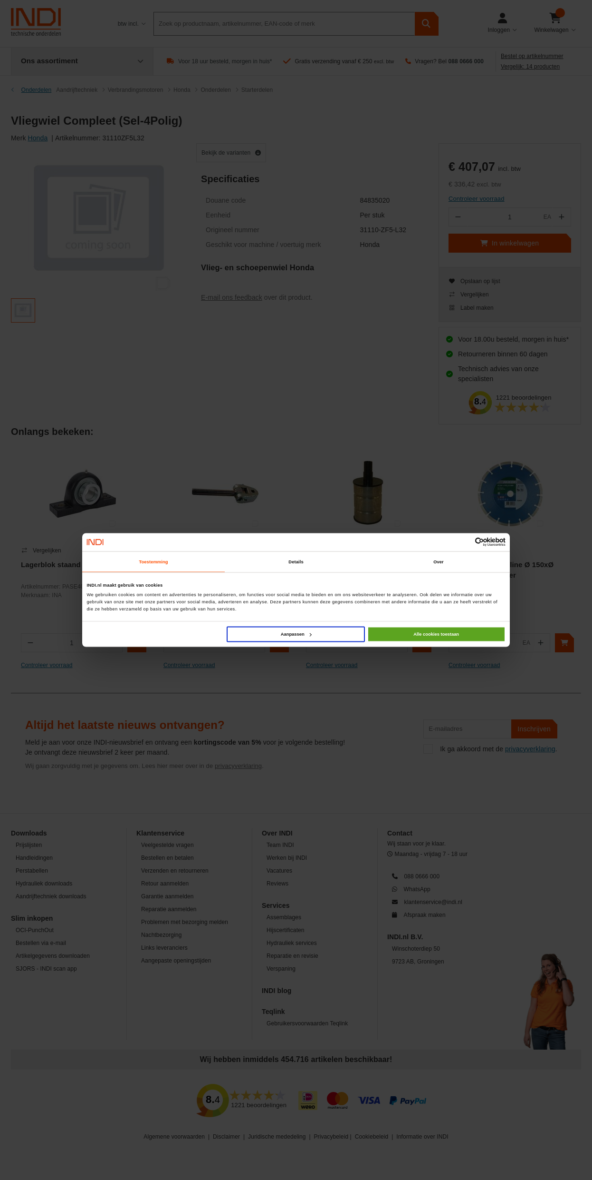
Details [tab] (295, 561)
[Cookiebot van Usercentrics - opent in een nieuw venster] (464, 542)
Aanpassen (296, 634)
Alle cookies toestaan (436, 634)
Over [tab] (438, 561)
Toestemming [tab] (153, 561)
